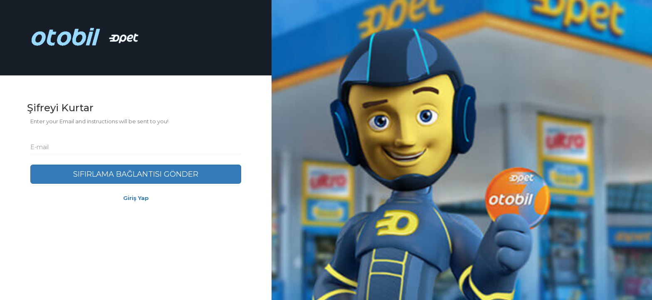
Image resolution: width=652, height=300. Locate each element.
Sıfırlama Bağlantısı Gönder (135, 174)
